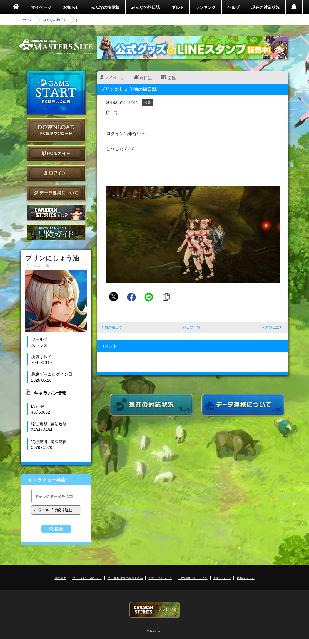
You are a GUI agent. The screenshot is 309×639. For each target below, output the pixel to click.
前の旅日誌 (113, 327)
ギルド (177, 7)
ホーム (27, 19)
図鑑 (172, 78)
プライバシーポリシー (87, 577)
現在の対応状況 (265, 7)
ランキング (205, 7)
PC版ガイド (56, 153)
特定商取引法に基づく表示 (125, 577)
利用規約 (60, 577)
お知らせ (71, 7)
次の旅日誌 (270, 327)
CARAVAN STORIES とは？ (56, 212)
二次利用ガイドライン (193, 577)
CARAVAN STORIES (154, 610)
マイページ (41, 7)
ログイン (56, 173)
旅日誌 (146, 78)
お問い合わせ (222, 577)
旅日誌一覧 (192, 327)
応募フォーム (246, 577)
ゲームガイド (56, 232)
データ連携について (56, 193)
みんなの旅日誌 (145, 7)
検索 (58, 529)
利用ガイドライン (160, 577)
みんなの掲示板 (105, 7)
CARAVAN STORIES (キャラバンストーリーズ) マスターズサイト (56, 46)
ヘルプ (233, 7)
